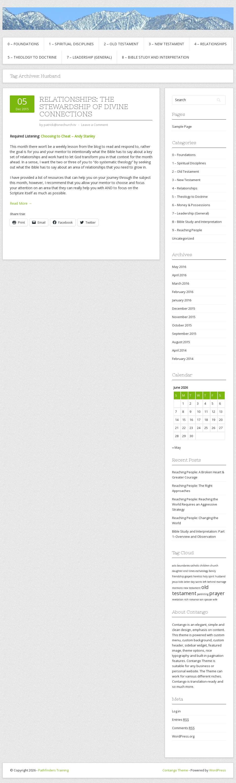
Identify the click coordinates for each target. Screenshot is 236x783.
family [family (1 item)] (212, 571)
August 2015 (181, 342)
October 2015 (182, 325)
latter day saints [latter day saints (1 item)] (193, 581)
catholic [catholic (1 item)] (195, 565)
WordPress (217, 770)
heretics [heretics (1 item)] (197, 576)
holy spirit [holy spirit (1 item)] (208, 576)
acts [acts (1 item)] (174, 565)
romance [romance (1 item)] (194, 599)
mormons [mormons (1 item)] (177, 588)
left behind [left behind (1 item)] (209, 581)
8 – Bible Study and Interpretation (155, 57)
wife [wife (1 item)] (215, 599)
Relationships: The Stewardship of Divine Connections (83, 106)
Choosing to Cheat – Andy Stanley (68, 136)
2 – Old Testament (121, 44)
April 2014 (179, 350)
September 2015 (184, 333)
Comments (183, 728)
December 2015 (183, 308)
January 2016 (181, 300)
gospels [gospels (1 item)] (188, 576)
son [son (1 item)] (202, 599)
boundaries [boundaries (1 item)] (183, 565)
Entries (180, 719)
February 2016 (182, 292)
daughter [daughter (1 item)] (177, 571)
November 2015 (183, 317)
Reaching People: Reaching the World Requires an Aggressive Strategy (195, 504)
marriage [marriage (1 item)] (221, 581)
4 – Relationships (210, 44)
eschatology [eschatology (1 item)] (201, 571)
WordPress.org (183, 736)
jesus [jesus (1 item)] (175, 581)
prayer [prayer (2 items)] (217, 593)
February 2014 (182, 358)
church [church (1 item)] (214, 565)
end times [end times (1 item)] (189, 571)
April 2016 (179, 275)
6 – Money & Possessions (191, 205)
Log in (176, 711)
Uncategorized (183, 238)
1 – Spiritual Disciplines (71, 44)
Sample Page (182, 126)
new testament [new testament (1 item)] (192, 588)
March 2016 (180, 283)
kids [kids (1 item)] (180, 581)
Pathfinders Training (53, 770)
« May (176, 447)
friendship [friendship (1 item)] (178, 576)
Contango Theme (175, 770)
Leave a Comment (94, 125)
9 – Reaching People (187, 230)
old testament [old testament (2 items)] (190, 590)
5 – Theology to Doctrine (32, 57)
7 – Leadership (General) (89, 57)
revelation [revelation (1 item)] (177, 599)
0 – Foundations (23, 44)
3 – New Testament (166, 44)
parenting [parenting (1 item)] (202, 594)
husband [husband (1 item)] (220, 576)
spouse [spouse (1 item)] (208, 599)
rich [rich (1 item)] (186, 599)
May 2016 (179, 266)
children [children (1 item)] (204, 565)
